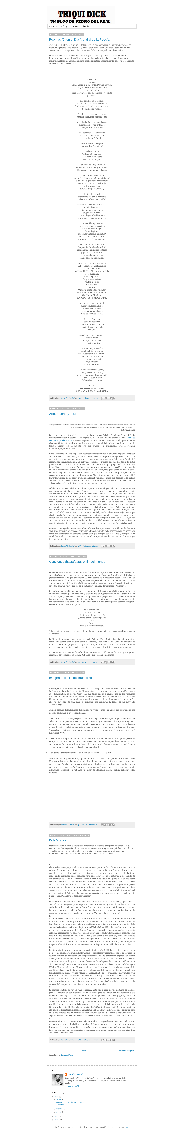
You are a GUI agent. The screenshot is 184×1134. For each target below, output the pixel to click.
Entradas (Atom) (67, 1055)
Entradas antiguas (126, 1051)
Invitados (53, 26)
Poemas (75, 26)
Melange (64, 26)
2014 (56, 1120)
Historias (85, 26)
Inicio (84, 1051)
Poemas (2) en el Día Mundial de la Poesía (79, 39)
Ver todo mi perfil (72, 1086)
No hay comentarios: (91, 398)
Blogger (128, 1127)
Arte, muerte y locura (63, 414)
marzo (59, 1099)
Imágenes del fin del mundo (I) (70, 678)
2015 (56, 1116)
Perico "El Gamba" (75, 1074)
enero (59, 1112)
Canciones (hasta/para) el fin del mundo (77, 561)
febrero (59, 1109)
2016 (56, 1097)
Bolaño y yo (57, 840)
